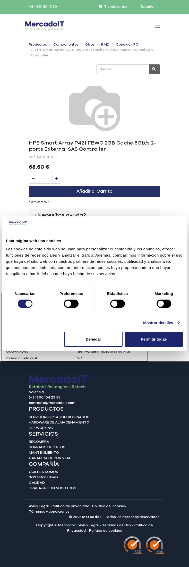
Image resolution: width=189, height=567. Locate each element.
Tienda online (113, 7)
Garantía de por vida (50, 458)
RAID (105, 44)
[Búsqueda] (154, 69)
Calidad (37, 483)
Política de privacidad (70, 506)
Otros (90, 44)
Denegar (93, 339)
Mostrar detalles (158, 322)
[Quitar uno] (33, 179)
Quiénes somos (43, 472)
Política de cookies (105, 530)
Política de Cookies (109, 506)
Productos (38, 44)
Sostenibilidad (43, 477)
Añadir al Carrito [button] (94, 191)
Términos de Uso (116, 525)
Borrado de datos (47, 447)
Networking (41, 428)
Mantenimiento (44, 452)
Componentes (66, 44)
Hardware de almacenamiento (59, 422)
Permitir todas (154, 339)
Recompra (39, 442)
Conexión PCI (127, 44)
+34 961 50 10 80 (43, 7)
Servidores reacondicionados (59, 417)
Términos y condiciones (49, 511)
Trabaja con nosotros (52, 488)
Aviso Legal (39, 506)
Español (148, 7)
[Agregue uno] (57, 179)
